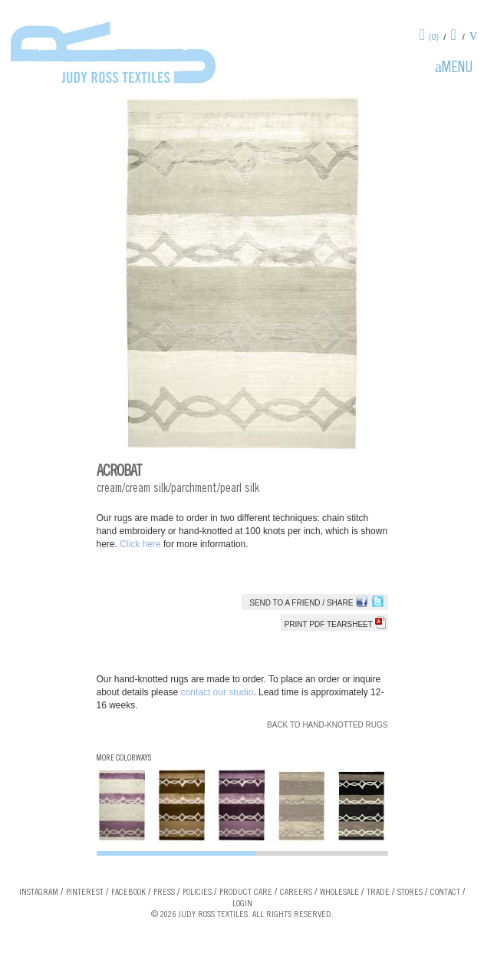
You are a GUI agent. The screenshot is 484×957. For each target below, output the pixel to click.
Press (164, 892)
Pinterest (85, 892)
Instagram (38, 892)
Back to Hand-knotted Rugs (327, 725)
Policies (197, 892)
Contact (445, 892)
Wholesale (339, 892)
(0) (434, 36)
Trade (378, 892)
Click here (141, 544)
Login (242, 904)
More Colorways (124, 758)
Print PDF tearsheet (335, 624)
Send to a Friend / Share (301, 603)
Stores (410, 892)
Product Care (245, 892)
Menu (457, 69)
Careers (296, 892)
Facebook (128, 892)
